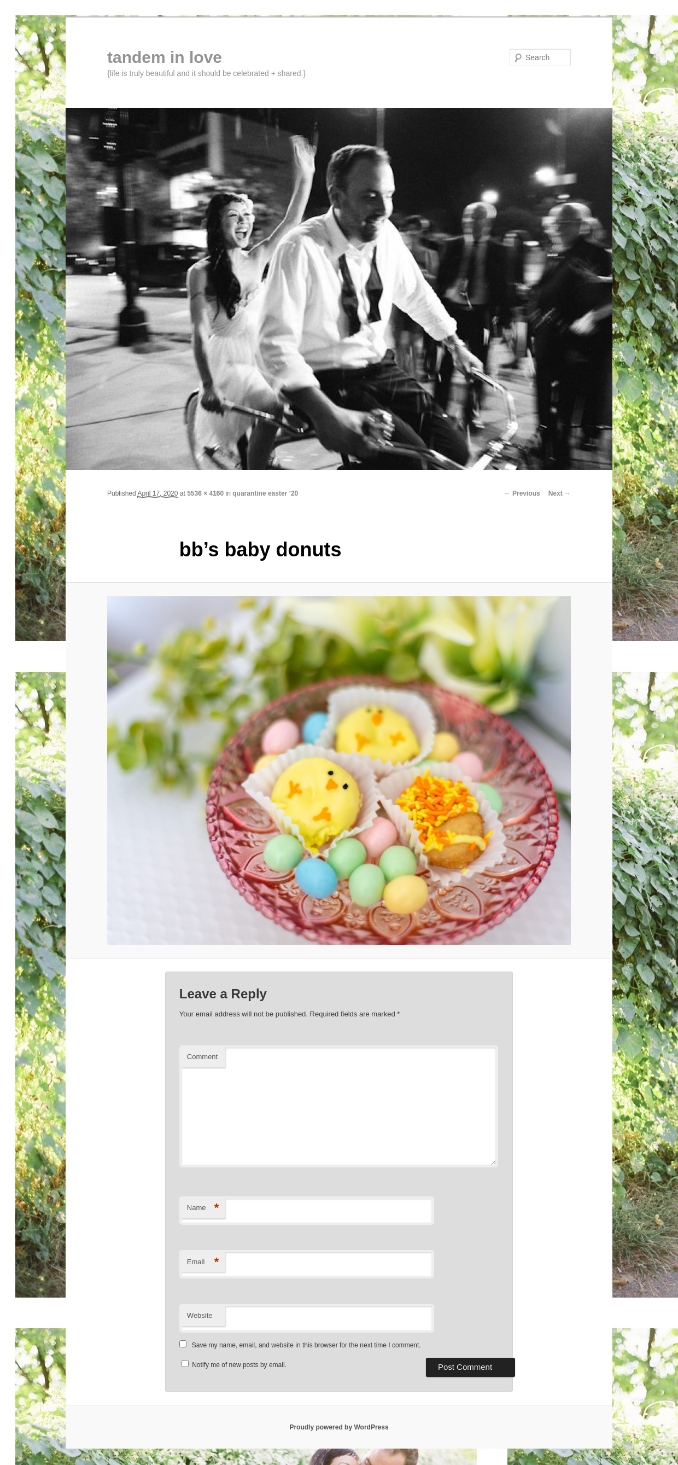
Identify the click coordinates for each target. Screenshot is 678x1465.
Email (203, 1262)
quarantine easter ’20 (265, 493)
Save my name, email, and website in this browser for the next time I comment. (306, 1345)
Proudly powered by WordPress (338, 1427)
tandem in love (164, 57)
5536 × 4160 (205, 493)
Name (203, 1208)
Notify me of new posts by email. (239, 1365)
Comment (202, 1057)
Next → (559, 493)
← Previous (522, 493)
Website (200, 1315)
